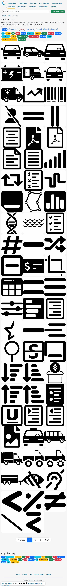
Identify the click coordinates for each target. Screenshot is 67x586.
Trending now (13, 29)
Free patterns (43, 7)
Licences (24, 574)
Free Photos (23, 3)
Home (4, 16)
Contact (48, 574)
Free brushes (21, 7)
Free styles (32, 7)
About (42, 574)
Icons (9, 16)
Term (30, 574)
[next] (47, 540)
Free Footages (44, 3)
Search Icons (7, 11)
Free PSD (54, 7)
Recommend (30, 29)
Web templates (57, 3)
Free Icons (11, 7)
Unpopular (54, 29)
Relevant (39, 29)
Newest (22, 29)
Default (5, 29)
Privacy (36, 574)
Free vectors (12, 3)
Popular (46, 29)
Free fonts (33, 3)
